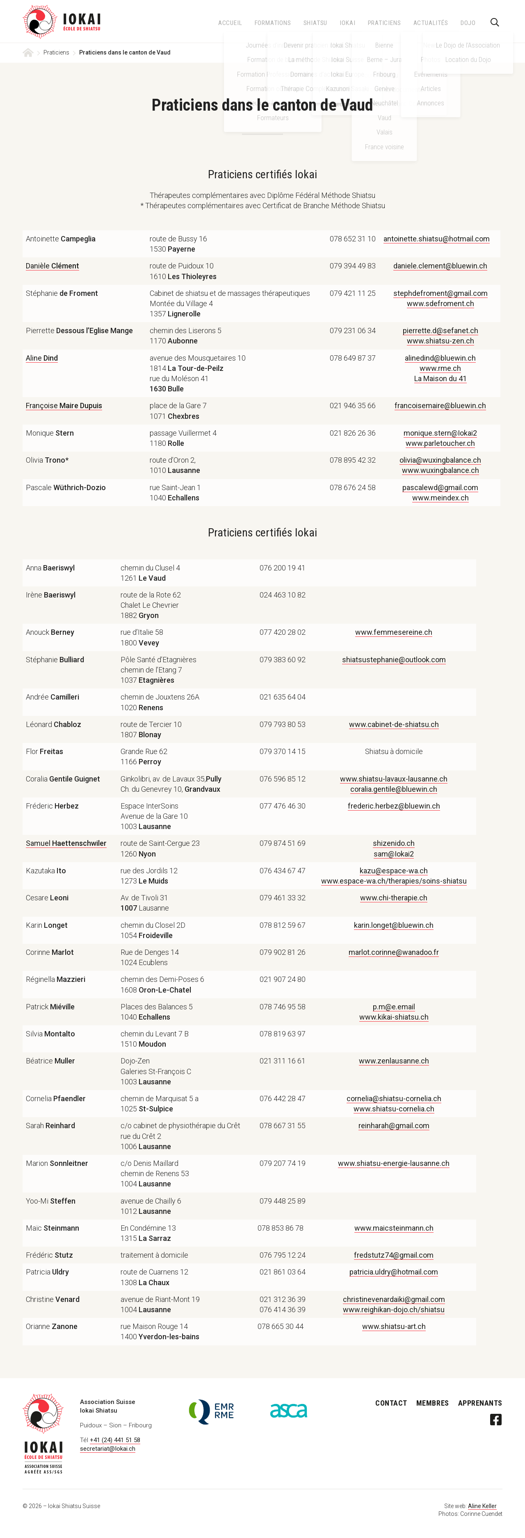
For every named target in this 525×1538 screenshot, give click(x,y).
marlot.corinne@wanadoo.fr (394, 952)
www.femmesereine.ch (393, 632)
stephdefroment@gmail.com (440, 293)
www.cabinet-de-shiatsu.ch (394, 724)
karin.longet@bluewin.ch (394, 925)
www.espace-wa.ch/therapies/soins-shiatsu (394, 881)
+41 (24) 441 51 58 (115, 1440)
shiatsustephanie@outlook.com (394, 659)
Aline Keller (482, 1506)
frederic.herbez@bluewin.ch (394, 806)
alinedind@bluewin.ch (440, 358)
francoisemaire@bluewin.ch (440, 405)
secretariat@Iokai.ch (107, 1448)
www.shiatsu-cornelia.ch (394, 1108)
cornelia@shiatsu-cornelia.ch (394, 1098)
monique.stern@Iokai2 (440, 433)
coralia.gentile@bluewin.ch (393, 789)
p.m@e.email (394, 1006)
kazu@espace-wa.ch (394, 870)
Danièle (52, 265)
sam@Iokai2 (394, 854)
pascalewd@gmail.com (440, 487)
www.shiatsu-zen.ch (440, 340)
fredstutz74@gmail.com (394, 1255)
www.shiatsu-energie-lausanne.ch (394, 1163)
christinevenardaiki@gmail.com (394, 1299)
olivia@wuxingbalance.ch (440, 460)
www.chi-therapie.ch (393, 897)
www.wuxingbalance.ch (440, 470)
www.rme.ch (440, 368)
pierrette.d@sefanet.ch (440, 330)
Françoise (64, 405)
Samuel (66, 843)
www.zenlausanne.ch (394, 1060)
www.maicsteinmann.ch (394, 1228)
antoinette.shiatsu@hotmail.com (436, 238)
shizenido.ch (394, 843)
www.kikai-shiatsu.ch (394, 1017)
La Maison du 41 (440, 378)
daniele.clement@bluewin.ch (440, 265)
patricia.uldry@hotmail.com (393, 1272)
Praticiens (56, 52)
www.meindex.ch (440, 497)
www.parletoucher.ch (440, 443)
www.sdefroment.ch (440, 303)
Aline (42, 358)
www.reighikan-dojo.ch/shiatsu (394, 1309)
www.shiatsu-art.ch (394, 1326)
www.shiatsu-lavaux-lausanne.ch (393, 779)
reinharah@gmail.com (393, 1125)
